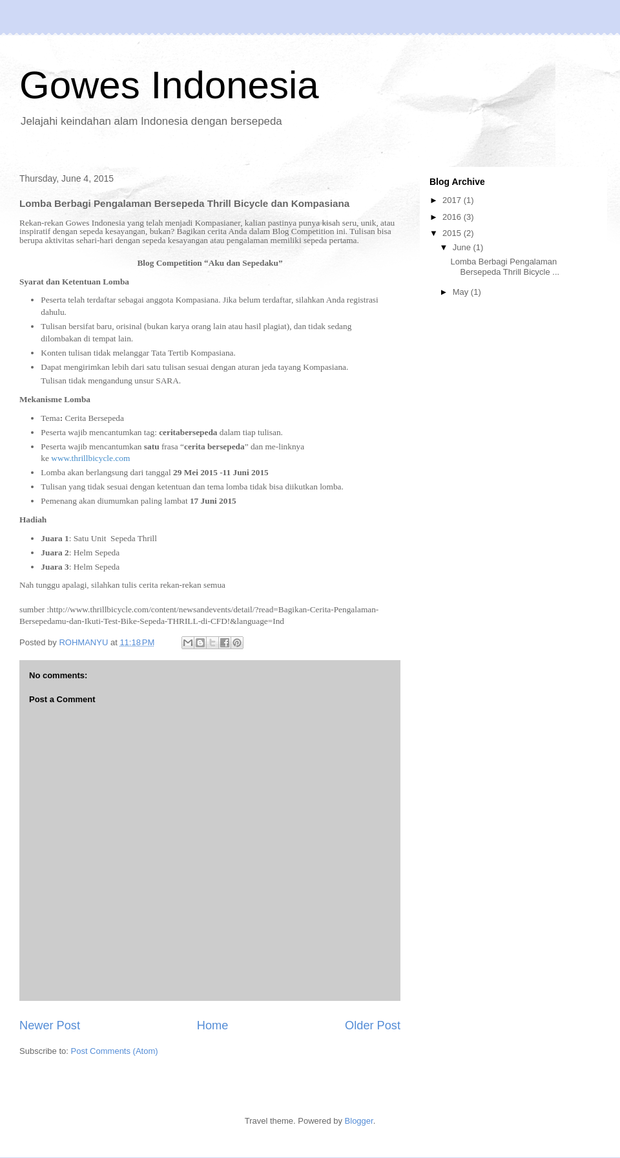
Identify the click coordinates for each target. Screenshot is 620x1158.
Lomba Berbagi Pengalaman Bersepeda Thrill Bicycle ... (504, 267)
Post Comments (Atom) (114, 1051)
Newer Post (49, 1025)
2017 (453, 200)
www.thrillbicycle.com (90, 458)
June (463, 247)
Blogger (359, 1121)
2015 (453, 233)
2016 (453, 217)
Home (213, 1025)
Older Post (372, 1025)
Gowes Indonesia (169, 85)
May (462, 292)
